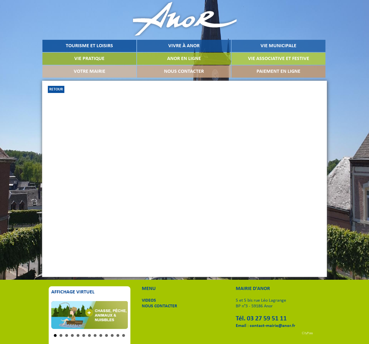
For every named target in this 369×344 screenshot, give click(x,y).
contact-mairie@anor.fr (272, 326)
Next (120, 315)
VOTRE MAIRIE (89, 71)
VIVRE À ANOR (184, 46)
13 (123, 335)
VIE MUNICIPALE (278, 46)
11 (112, 335)
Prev (58, 315)
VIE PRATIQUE (89, 58)
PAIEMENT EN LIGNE (278, 71)
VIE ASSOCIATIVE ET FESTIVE (278, 58)
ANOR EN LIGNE (184, 58)
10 (106, 335)
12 (117, 335)
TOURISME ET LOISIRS (89, 46)
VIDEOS (149, 300)
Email (241, 326)
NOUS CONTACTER (184, 71)
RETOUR (56, 89)
